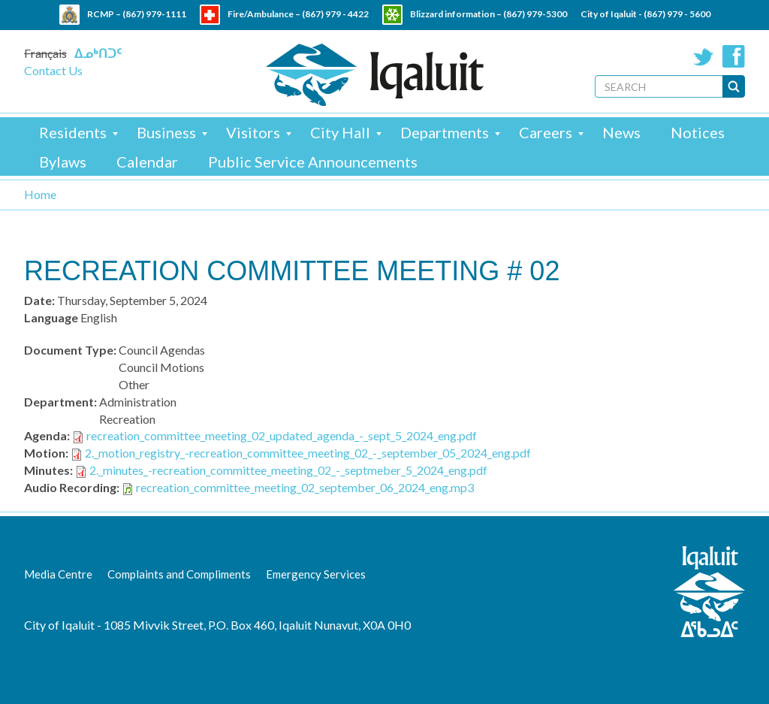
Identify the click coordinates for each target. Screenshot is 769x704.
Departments (444, 132)
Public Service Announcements (313, 162)
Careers (545, 132)
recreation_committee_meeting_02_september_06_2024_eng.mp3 (305, 487)
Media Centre (58, 574)
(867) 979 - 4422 (335, 14)
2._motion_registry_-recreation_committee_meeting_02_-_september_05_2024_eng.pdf (308, 453)
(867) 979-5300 (535, 14)
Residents (73, 132)
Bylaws (62, 162)
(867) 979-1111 (154, 14)
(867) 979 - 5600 (677, 14)
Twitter (703, 56)
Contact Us (53, 70)
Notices (698, 132)
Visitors (253, 132)
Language (51, 317)
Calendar (147, 162)
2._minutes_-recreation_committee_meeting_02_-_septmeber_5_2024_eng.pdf (288, 470)
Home (40, 194)
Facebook (733, 56)
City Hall (340, 132)
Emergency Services (316, 574)
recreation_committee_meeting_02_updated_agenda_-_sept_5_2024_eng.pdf (281, 435)
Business (166, 132)
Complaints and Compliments (179, 574)
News (621, 132)
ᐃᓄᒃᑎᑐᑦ (98, 53)
